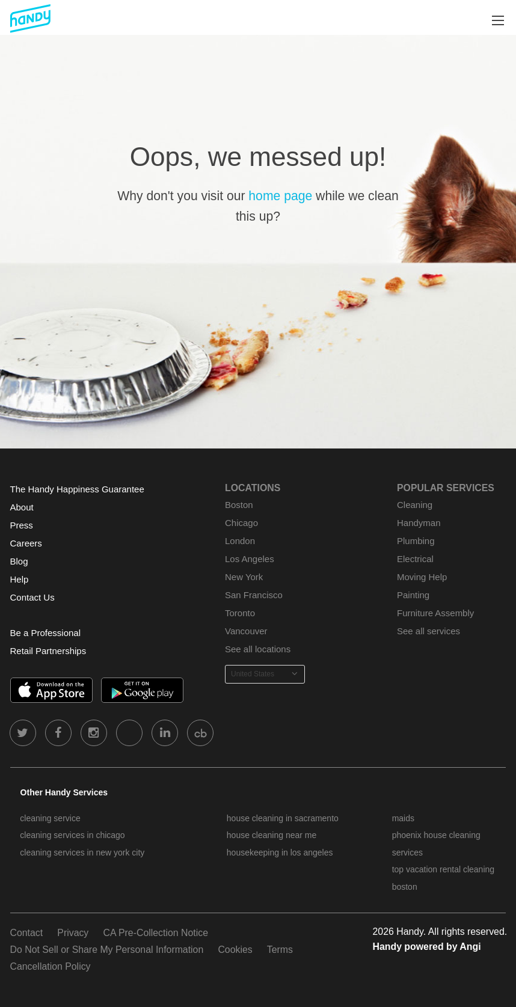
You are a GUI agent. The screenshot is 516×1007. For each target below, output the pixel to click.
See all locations (257, 649)
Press (21, 525)
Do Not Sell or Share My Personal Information (107, 949)
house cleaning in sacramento (283, 818)
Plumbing (415, 541)
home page (280, 196)
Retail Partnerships (48, 651)
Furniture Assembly (435, 613)
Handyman (418, 523)
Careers (26, 543)
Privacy (72, 933)
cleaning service (50, 818)
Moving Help (422, 577)
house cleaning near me (271, 835)
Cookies (235, 949)
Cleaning (414, 505)
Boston (239, 505)
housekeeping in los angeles (280, 852)
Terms (280, 949)
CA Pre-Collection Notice (155, 933)
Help (19, 579)
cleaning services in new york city (82, 852)
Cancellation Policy (50, 966)
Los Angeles (249, 559)
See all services (428, 631)
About (22, 507)
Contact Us (32, 597)
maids (403, 818)
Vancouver (246, 631)
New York (244, 577)
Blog (19, 561)
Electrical (415, 559)
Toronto (240, 613)
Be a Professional (45, 633)
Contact (26, 933)
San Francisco (254, 595)
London (240, 541)
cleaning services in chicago (72, 835)
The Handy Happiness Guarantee (77, 489)
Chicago (241, 523)
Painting (413, 595)
